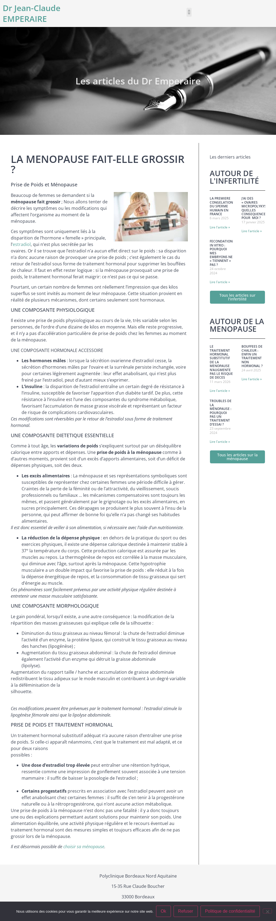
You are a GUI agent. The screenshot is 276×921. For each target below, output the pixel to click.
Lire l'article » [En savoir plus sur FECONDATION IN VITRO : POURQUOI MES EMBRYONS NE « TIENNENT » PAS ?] (220, 282)
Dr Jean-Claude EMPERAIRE (31, 13)
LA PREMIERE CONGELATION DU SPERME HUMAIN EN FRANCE (221, 206)
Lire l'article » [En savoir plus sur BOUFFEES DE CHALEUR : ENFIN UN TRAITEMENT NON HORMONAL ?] (252, 379)
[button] (189, 12)
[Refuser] (267, 911)
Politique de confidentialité (230, 911)
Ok (163, 911)
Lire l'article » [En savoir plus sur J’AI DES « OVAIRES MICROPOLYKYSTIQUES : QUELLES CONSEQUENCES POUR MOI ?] (252, 231)
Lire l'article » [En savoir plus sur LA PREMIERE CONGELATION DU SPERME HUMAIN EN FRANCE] (220, 227)
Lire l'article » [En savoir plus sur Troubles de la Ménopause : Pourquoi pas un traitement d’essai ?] (220, 441)
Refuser (185, 911)
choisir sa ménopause (83, 847)
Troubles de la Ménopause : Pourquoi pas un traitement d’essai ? (221, 412)
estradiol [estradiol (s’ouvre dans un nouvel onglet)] (22, 244)
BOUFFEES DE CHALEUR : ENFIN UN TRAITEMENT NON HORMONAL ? (252, 356)
